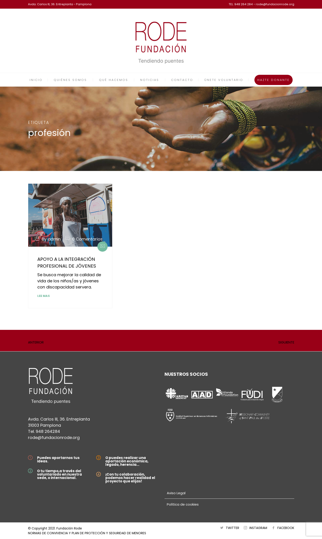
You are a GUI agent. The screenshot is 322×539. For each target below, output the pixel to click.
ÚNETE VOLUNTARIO (223, 80)
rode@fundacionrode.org (54, 437)
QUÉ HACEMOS (113, 80)
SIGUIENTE (286, 342)
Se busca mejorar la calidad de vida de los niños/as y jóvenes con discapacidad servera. (69, 281)
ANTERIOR (36, 342)
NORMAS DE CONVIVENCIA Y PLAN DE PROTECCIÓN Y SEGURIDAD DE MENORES (87, 533)
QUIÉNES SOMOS (70, 80)
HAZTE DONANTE (273, 80)
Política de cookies (183, 504)
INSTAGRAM (258, 528)
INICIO (36, 80)
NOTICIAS (149, 80)
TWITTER (232, 528)
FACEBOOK (285, 528)
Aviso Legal (176, 493)
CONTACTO (182, 80)
